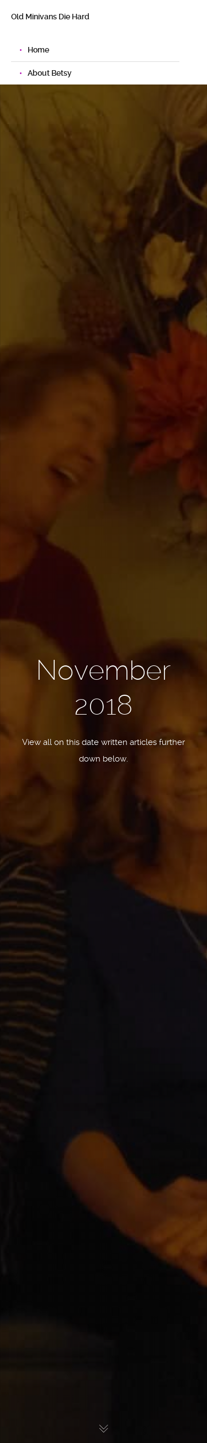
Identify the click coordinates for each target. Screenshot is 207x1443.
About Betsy (50, 73)
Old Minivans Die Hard (50, 16)
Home (38, 49)
